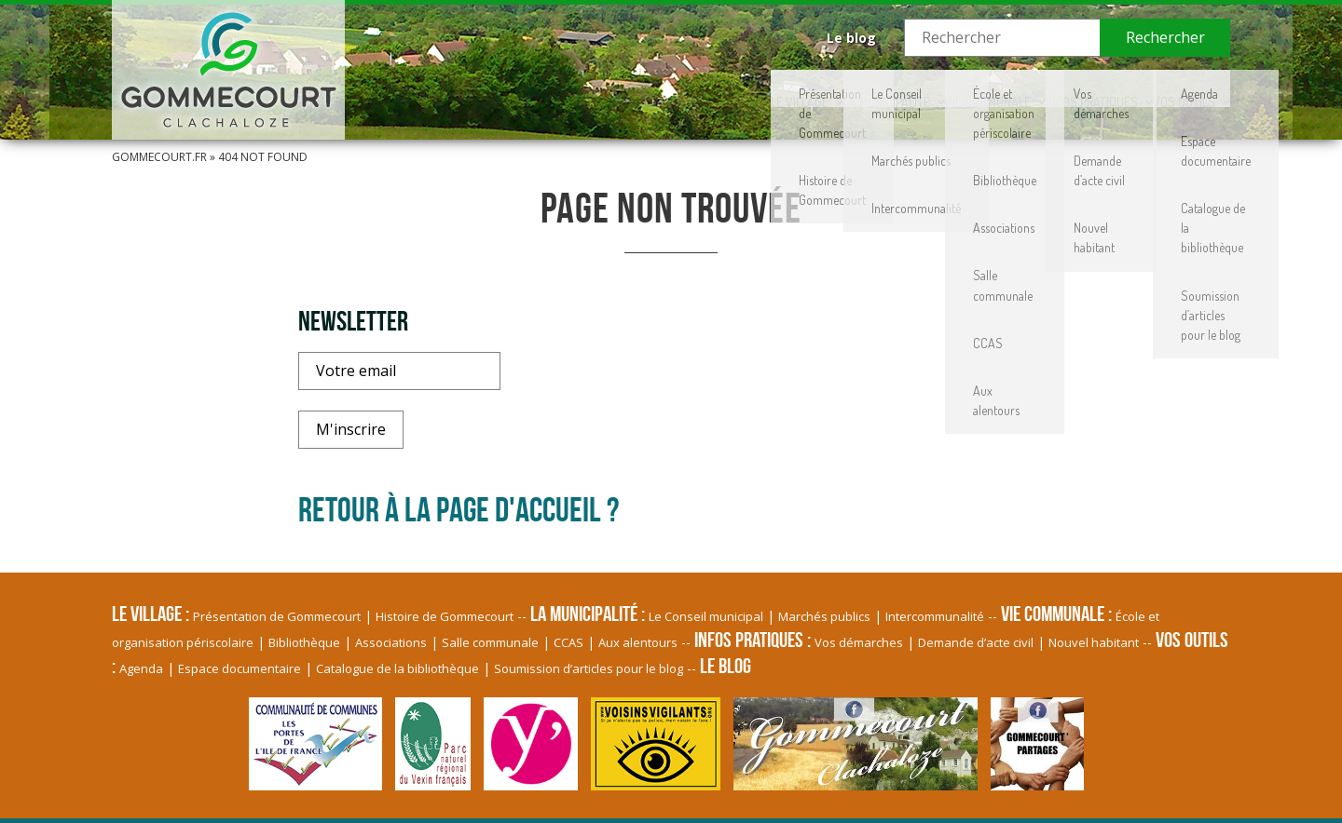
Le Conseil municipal (706, 616)
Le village (575, 88)
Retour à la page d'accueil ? (458, 509)
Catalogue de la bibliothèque (397, 668)
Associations (391, 642)
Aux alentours (638, 642)
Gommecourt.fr (159, 157)
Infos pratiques (1020, 88)
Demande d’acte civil (976, 642)
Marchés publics (824, 616)
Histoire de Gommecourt (445, 616)
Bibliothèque (304, 642)
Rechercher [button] (1165, 37)
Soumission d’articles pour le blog (588, 668)
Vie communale (865, 88)
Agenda (141, 668)
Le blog (851, 38)
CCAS (568, 642)
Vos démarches (859, 642)
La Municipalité (712, 88)
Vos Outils (1161, 88)
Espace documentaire (239, 668)
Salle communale (490, 642)
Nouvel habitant (1093, 642)
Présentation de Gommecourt (277, 616)
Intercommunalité (934, 616)
